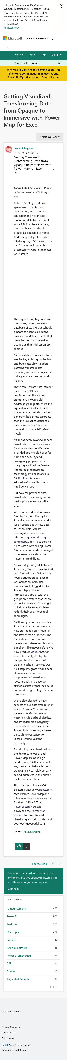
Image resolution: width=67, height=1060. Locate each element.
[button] (53, 171)
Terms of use (8, 1032)
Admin (11, 971)
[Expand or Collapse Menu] (5, 47)
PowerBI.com (22, 806)
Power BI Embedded (19, 955)
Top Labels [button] (12, 899)
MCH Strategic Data (29, 203)
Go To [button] (55, 54)
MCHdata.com (43, 789)
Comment (13, 888)
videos (35, 652)
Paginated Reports (18, 979)
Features (12, 924)
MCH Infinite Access (26, 478)
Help (43, 54)
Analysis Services (17, 947)
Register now (11, 27)
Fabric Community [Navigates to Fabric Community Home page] (40, 38)
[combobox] (37, 63)
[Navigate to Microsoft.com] (12, 38)
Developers (13, 932)
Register (19, 54)
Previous (45, 986)
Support (11, 940)
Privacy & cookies (11, 1026)
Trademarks (8, 1038)
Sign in (32, 54)
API (9, 963)
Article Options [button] (48, 136)
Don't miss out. (51, 77)
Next (60, 986)
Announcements (32, 832)
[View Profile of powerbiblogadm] (23, 148)
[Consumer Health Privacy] (33, 1050)
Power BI (12, 916)
